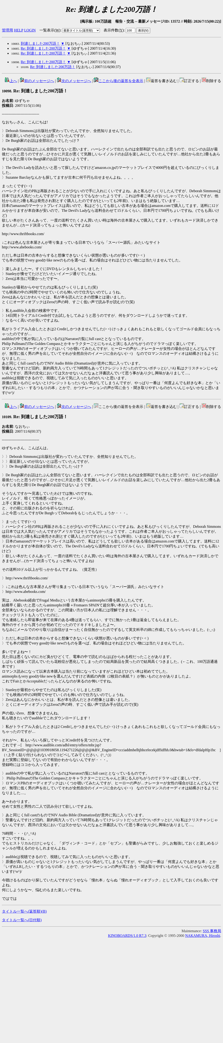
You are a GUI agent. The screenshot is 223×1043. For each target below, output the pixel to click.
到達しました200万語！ (40, 43)
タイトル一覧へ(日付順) (22, 920)
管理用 (7, 30)
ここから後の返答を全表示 (118, 81)
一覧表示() (49, 30)
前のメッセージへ (37, 81)
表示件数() (114, 30)
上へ (11, 81)
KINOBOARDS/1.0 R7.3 (127, 936)
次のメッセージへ (74, 81)
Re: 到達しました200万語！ (43, 48)
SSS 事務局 (212, 931)
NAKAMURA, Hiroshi (202, 936)
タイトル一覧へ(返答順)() (24, 911)
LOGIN (30, 30)
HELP (18, 30)
